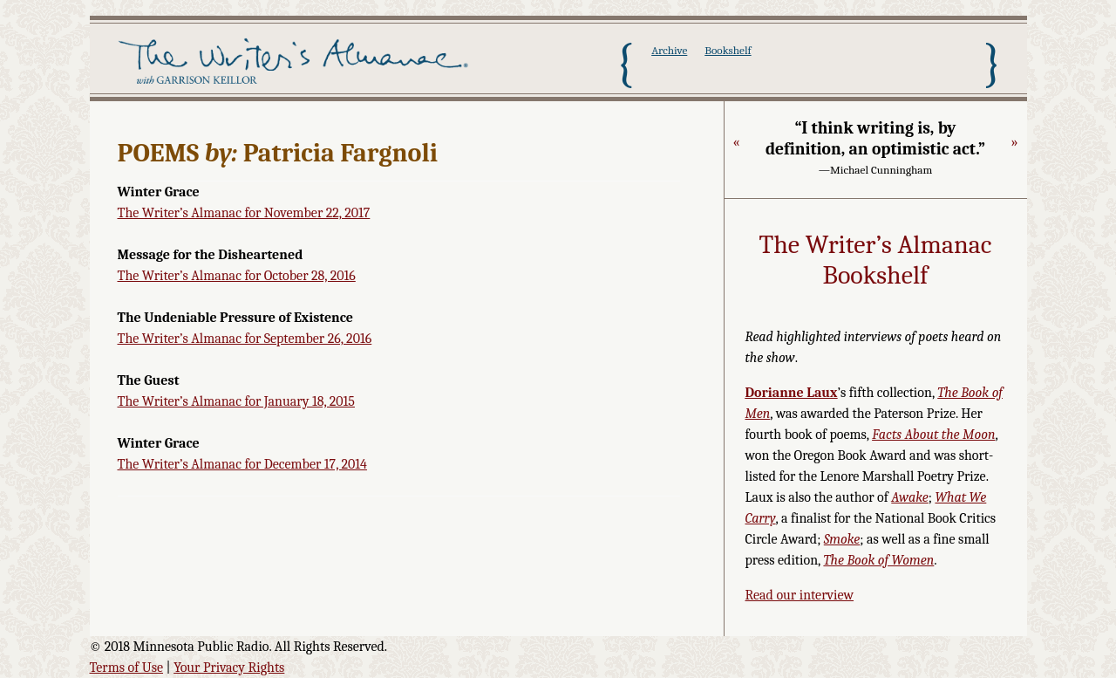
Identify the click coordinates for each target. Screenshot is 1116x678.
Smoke (842, 539)
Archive (669, 50)
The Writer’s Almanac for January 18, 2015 (236, 401)
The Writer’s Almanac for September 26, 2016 (245, 338)
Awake (910, 497)
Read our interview (799, 595)
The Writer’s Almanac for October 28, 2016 (237, 276)
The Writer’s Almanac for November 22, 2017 (244, 213)
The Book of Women (878, 560)
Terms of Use (127, 667)
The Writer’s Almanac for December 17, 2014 (242, 464)
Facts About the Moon (933, 434)
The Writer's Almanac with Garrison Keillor (297, 64)
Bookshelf (727, 50)
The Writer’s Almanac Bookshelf (875, 260)
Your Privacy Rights (229, 667)
